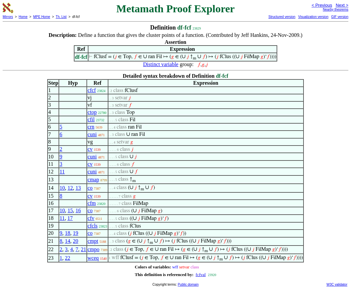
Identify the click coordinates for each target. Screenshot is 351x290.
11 (61, 171)
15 (70, 210)
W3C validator (336, 284)
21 (83, 249)
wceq (93, 258)
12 (70, 188)
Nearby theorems (335, 9)
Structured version (281, 17)
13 (78, 188)
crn (90, 127)
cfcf (91, 90)
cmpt (92, 241)
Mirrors (8, 17)
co (89, 188)
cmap (93, 179)
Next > (342, 5)
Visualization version (313, 17)
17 (70, 218)
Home (23, 17)
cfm (91, 203)
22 (67, 258)
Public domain (188, 284)
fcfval (201, 274)
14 (67, 241)
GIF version (339, 17)
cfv (90, 218)
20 (75, 241)
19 (75, 233)
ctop (92, 112)
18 (67, 233)
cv (89, 149)
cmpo (93, 249)
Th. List (61, 17)
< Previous (321, 5)
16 (78, 210)
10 (62, 188)
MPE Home (41, 17)
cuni (92, 134)
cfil (90, 119)
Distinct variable (160, 64)
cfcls (92, 226)
